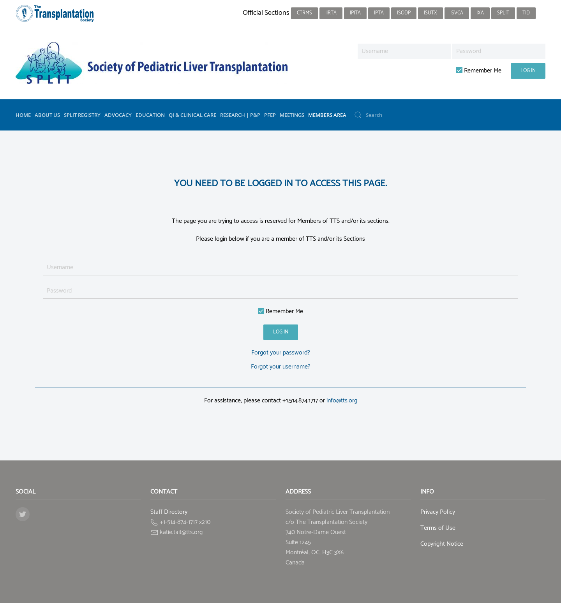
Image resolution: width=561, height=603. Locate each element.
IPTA (379, 13)
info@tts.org (341, 400)
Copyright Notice (441, 544)
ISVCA (456, 13)
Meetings (292, 114)
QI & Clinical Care (192, 114)
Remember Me (478, 70)
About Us (47, 114)
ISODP (404, 13)
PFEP (270, 114)
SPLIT (503, 13)
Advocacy (118, 114)
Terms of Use (437, 528)
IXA (480, 13)
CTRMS (304, 13)
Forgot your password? (280, 352)
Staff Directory (168, 512)
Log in (528, 71)
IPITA (355, 13)
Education (150, 114)
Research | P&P (240, 114)
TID (526, 13)
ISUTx (430, 13)
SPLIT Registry (82, 114)
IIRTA (331, 13)
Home (23, 114)
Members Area (327, 114)
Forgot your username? (280, 366)
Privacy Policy (437, 512)
